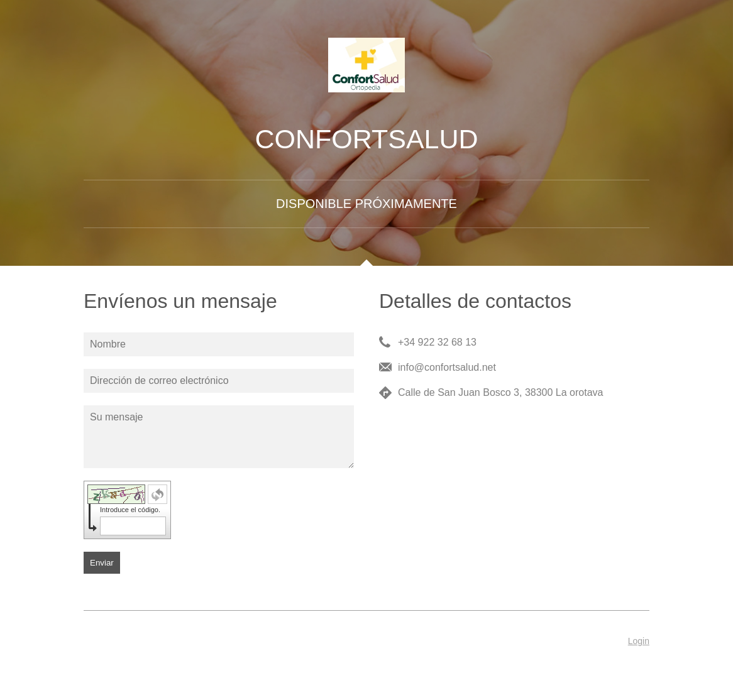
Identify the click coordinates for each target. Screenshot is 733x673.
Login (638, 641)
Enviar (102, 562)
